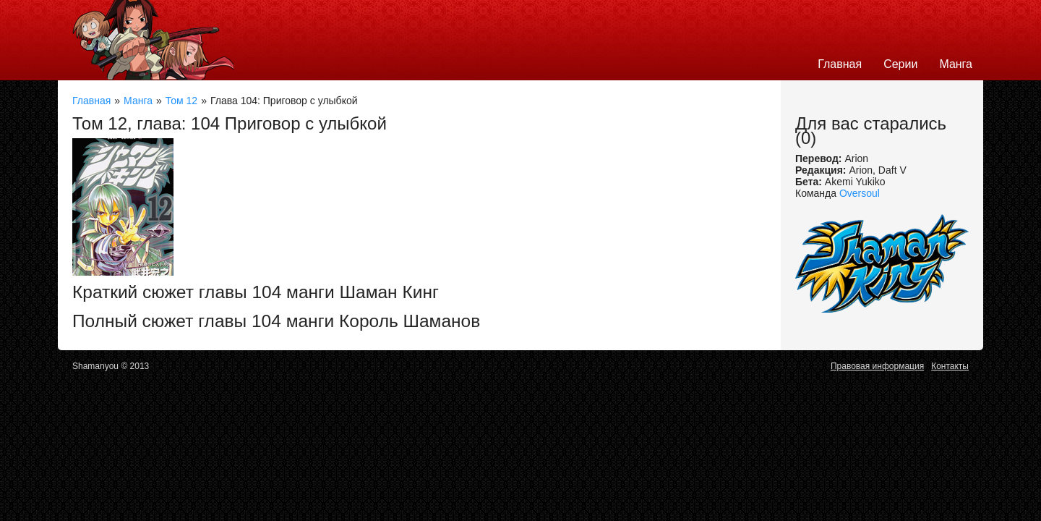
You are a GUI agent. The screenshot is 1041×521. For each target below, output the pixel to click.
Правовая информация (877, 366)
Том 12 (181, 100)
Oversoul (859, 193)
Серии (900, 64)
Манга (955, 64)
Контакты (950, 366)
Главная (840, 64)
